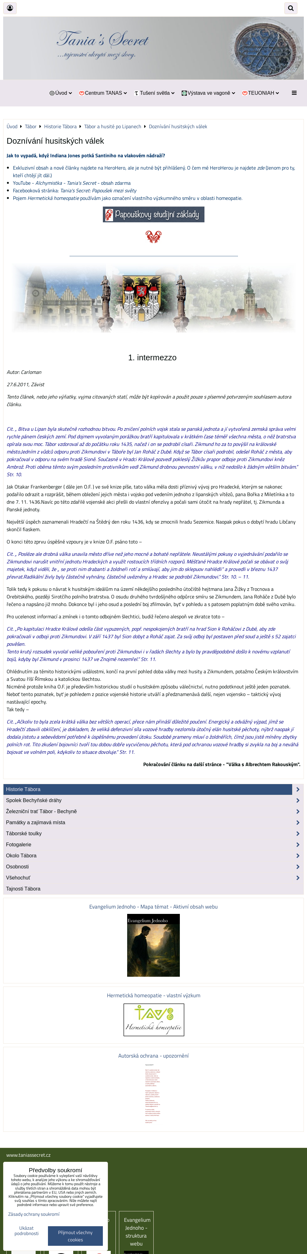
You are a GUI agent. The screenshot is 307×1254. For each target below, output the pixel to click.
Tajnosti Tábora (23, 888)
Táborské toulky (155, 833)
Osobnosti (155, 866)
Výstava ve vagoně (208, 93)
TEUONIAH (260, 93)
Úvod (60, 93)
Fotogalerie (155, 844)
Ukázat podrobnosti (26, 1231)
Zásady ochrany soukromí (33, 1214)
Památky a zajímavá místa (155, 822)
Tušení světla (153, 93)
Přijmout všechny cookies (75, 1236)
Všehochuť (155, 878)
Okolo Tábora (155, 855)
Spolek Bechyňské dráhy (155, 800)
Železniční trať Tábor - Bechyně (155, 811)
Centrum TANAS (103, 93)
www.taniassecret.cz (28, 1155)
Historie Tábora (155, 789)
